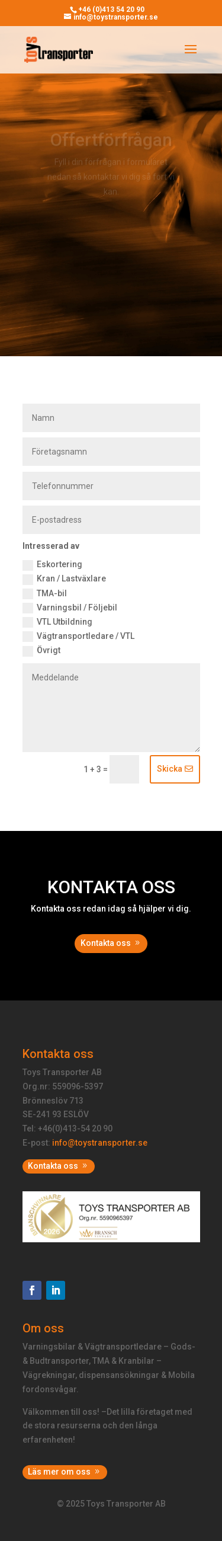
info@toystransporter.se (99, 1142)
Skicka (169, 768)
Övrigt (41, 650)
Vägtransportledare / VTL (78, 636)
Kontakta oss (106, 943)
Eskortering (52, 565)
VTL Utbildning (57, 622)
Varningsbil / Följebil (69, 608)
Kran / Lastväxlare (64, 579)
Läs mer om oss (59, 1471)
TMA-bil (44, 594)
